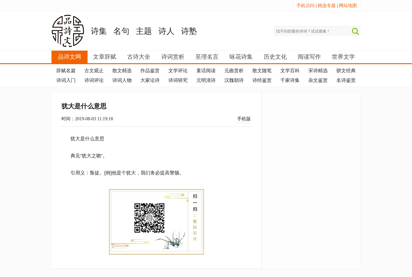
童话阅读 (206, 70)
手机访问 (305, 5)
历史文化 (275, 57)
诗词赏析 (172, 57)
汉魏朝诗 (234, 80)
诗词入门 (66, 80)
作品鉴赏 (150, 70)
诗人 (166, 31)
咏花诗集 (241, 57)
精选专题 (327, 5)
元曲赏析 (234, 70)
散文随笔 (262, 70)
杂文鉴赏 (318, 80)
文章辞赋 (104, 57)
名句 (121, 31)
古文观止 (94, 70)
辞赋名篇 (66, 70)
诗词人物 (122, 80)
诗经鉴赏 (262, 80)
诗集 (99, 31)
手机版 (244, 118)
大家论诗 (150, 80)
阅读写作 (309, 57)
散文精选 (122, 70)
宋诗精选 (318, 70)
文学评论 (178, 70)
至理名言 (207, 57)
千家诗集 (290, 80)
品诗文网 (69, 57)
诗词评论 (94, 80)
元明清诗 (206, 80)
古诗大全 (138, 57)
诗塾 (189, 31)
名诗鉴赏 (346, 80)
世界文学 (343, 57)
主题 (144, 31)
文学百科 (290, 70)
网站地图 (348, 5)
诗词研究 (178, 80)
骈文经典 (346, 70)
